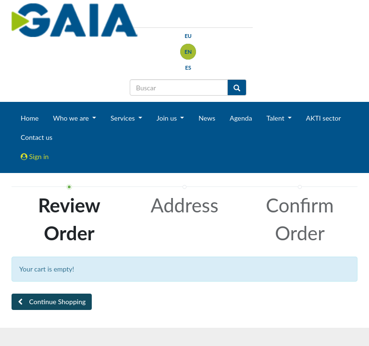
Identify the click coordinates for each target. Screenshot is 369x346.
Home (29, 118)
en (188, 52)
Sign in (35, 156)
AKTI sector (323, 118)
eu (188, 36)
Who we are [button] (71, 118)
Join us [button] (168, 118)
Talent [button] (276, 118)
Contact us (36, 137)
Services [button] (123, 118)
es (188, 67)
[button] (52, 302)
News (206, 118)
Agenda (241, 118)
